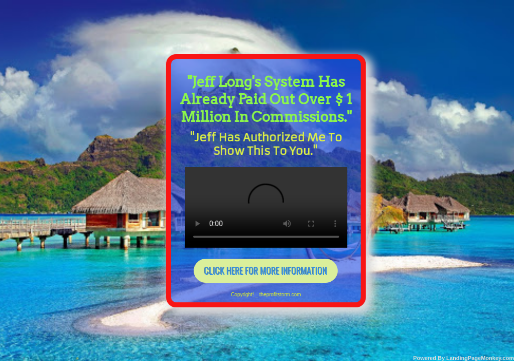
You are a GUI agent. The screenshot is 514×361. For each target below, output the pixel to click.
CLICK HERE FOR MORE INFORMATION (259, 266)
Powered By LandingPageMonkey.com (463, 358)
